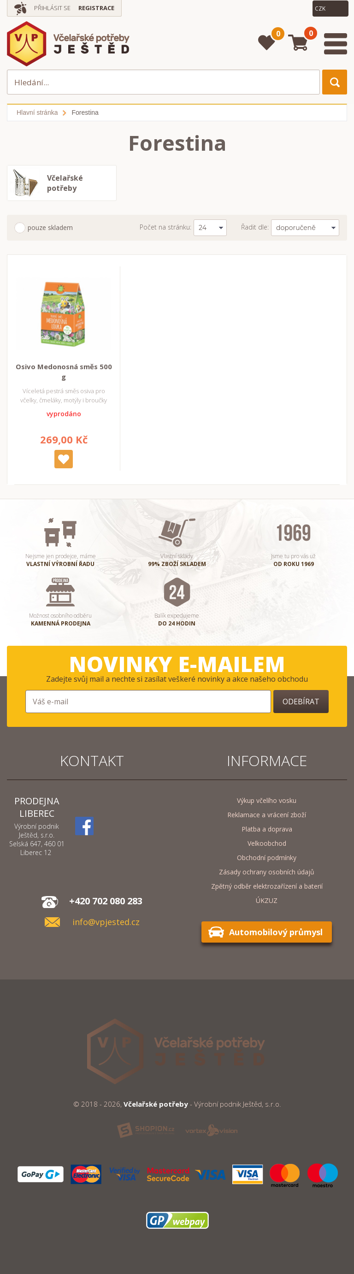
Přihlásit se (52, 8)
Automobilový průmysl (276, 932)
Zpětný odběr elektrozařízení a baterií (267, 886)
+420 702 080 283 (105, 901)
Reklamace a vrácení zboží (266, 814)
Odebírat (301, 701)
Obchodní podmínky (266, 857)
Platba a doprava (267, 829)
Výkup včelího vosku (266, 800)
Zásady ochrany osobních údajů (266, 871)
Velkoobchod (267, 843)
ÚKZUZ (266, 900)
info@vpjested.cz (106, 922)
